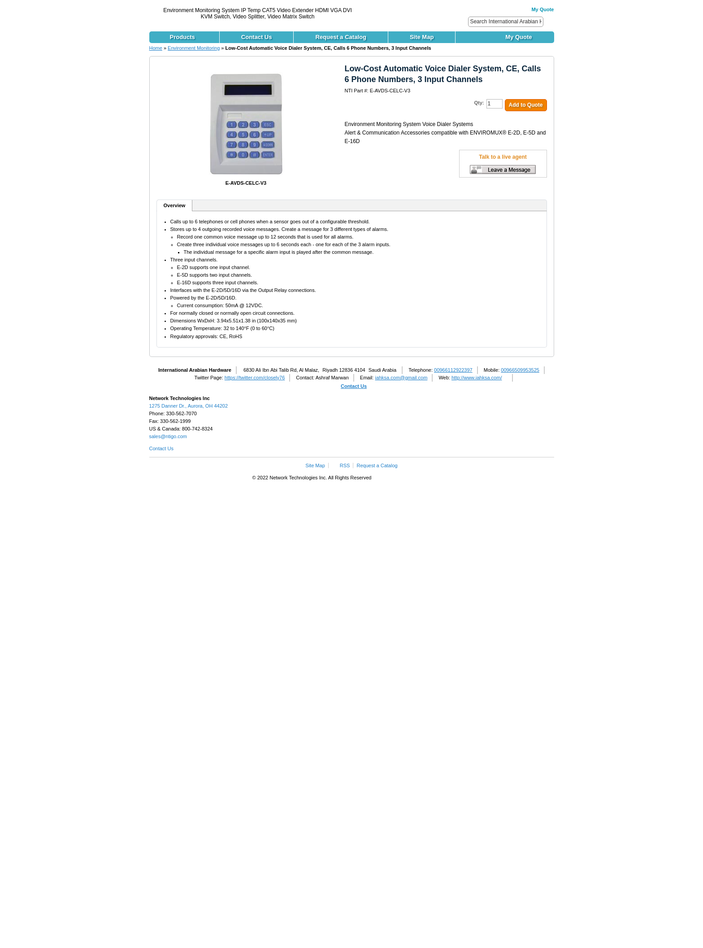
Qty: (479, 102)
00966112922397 (453, 370)
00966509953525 (520, 370)
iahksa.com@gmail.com (401, 377)
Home (155, 48)
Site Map (315, 465)
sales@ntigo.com (168, 436)
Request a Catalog (377, 465)
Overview (175, 205)
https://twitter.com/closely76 (255, 377)
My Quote (542, 9)
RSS (345, 465)
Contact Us (354, 386)
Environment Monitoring (194, 48)
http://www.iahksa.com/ (476, 377)
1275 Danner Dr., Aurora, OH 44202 (188, 406)
